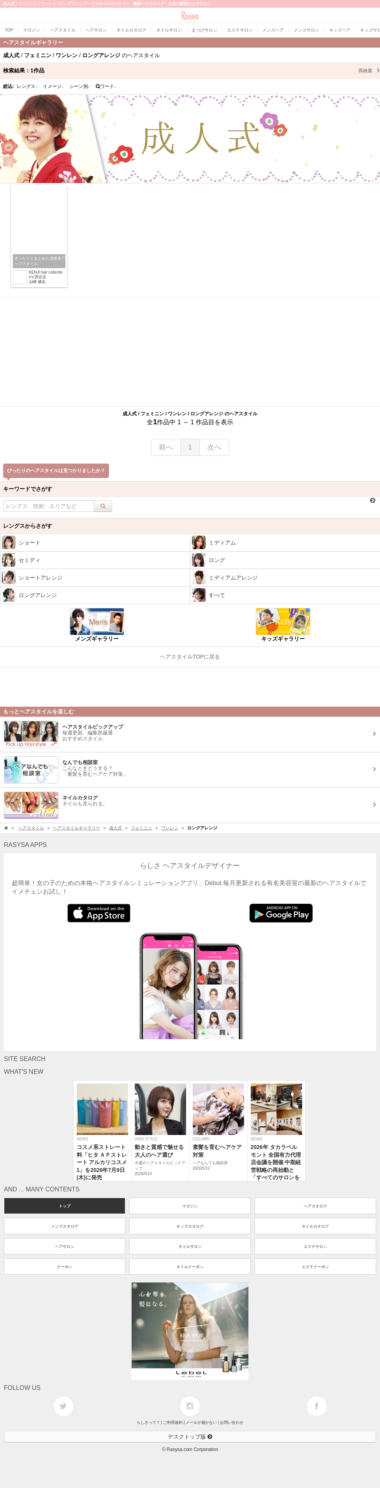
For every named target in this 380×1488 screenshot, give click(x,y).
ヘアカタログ (315, 1206)
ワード (106, 86)
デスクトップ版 (190, 1437)
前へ (166, 447)
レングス (27, 86)
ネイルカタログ (315, 1226)
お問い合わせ (231, 1422)
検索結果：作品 (191, 70)
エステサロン (315, 1246)
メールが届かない (201, 1422)
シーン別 (79, 86)
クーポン (64, 1267)
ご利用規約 (173, 1422)
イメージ (53, 86)
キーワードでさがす (27, 489)
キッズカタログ (190, 1226)
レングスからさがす (27, 526)
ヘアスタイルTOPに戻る (190, 657)
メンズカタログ (64, 1226)
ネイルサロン (190, 1246)
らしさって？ (148, 1422)
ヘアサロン (64, 1246)
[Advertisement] (190, 351)
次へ (214, 447)
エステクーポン (315, 1267)
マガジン (190, 1206)
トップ (64, 1206)
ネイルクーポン (190, 1267)
